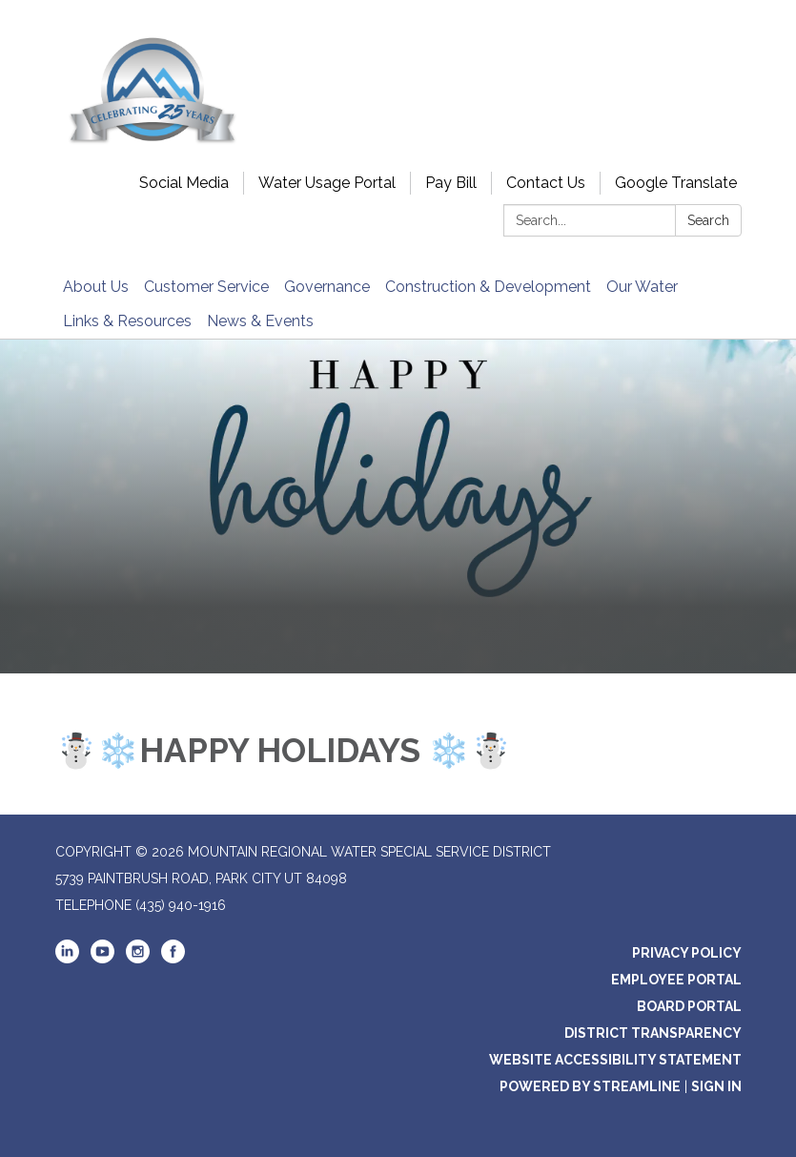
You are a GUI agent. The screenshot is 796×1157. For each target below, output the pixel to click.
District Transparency (653, 1033)
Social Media (184, 183)
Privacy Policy (687, 953)
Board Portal (689, 1006)
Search (708, 220)
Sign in (716, 1086)
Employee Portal (676, 979)
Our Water (642, 287)
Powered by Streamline (590, 1086)
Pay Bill (451, 183)
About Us (96, 287)
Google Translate (676, 183)
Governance (327, 287)
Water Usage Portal (327, 183)
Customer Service (206, 287)
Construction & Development (488, 287)
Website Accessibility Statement (615, 1059)
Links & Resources (127, 321)
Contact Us (545, 183)
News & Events (260, 321)
